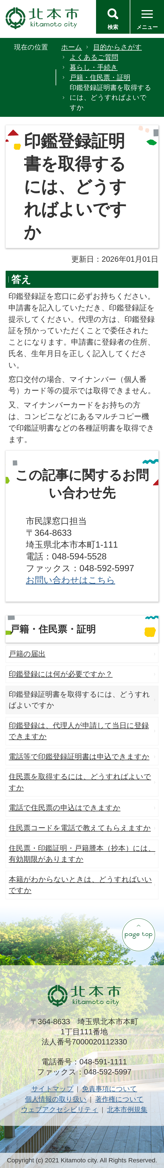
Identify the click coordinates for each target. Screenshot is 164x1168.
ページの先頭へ (138, 934)
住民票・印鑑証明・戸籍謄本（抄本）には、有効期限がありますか (82, 854)
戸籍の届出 (27, 654)
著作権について (119, 1099)
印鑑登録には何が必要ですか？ (61, 674)
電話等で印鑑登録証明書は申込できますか (79, 756)
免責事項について (109, 1088)
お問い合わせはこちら (70, 580)
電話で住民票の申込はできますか (64, 807)
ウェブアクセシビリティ (59, 1109)
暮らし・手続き (94, 67)
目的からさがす (117, 47)
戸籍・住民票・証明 (100, 77)
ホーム (71, 47)
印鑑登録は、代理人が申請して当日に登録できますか (79, 731)
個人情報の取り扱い (55, 1099)
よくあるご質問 (94, 57)
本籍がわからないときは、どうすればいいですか (80, 885)
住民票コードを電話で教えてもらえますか (80, 828)
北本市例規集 (127, 1109)
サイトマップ (52, 1088)
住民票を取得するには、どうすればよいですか (80, 782)
